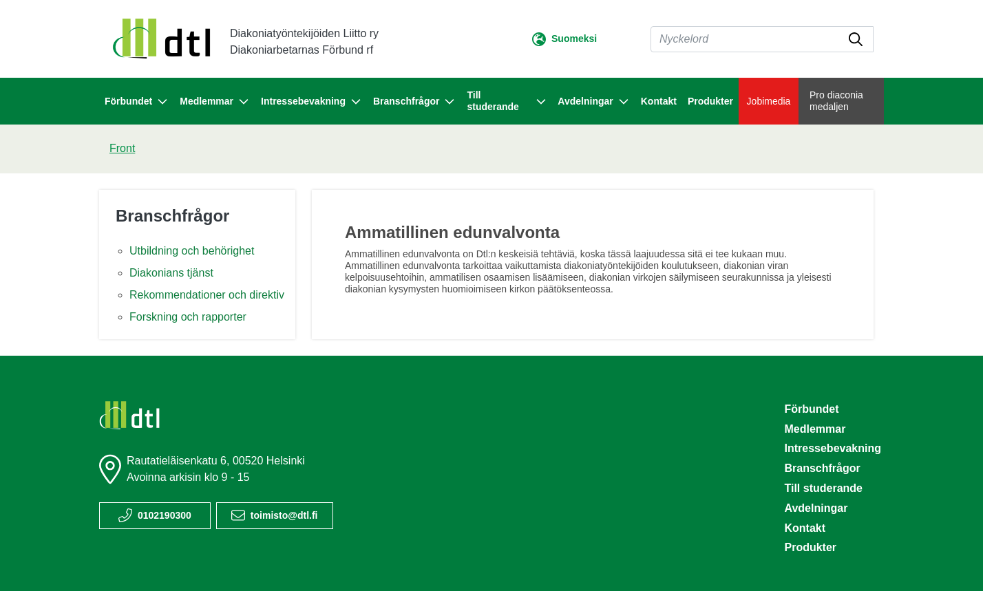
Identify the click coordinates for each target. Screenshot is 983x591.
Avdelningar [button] (593, 102)
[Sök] (762, 39)
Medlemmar (814, 429)
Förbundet (811, 409)
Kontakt (659, 101)
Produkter (710, 101)
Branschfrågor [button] (414, 102)
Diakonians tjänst (171, 273)
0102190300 (164, 515)
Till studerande (823, 488)
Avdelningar (815, 508)
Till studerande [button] (507, 100)
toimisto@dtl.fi (284, 515)
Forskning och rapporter (187, 317)
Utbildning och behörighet (191, 251)
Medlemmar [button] (215, 102)
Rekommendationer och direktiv (206, 295)
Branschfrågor (172, 215)
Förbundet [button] (137, 102)
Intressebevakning (832, 448)
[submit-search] (856, 39)
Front (122, 148)
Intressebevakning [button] (311, 102)
